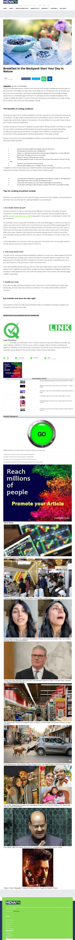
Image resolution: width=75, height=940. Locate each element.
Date (5, 78)
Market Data (35, 8)
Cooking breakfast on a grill (20, 216)
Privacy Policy (9, 922)
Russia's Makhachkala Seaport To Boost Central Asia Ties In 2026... (56, 380)
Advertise (8, 926)
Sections (63, 8)
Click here (16, 911)
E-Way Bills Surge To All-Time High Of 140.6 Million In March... (55, 396)
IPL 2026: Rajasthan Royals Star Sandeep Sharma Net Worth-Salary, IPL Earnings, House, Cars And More (37, 806)
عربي (39, 5)
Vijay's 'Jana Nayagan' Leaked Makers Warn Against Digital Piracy (31, 888)
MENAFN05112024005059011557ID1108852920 (21, 315)
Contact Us (9, 924)
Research (45, 8)
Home (5, 8)
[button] (44, 5)
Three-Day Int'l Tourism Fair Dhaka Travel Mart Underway (27, 598)
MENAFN (7, 86)
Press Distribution (22, 8)
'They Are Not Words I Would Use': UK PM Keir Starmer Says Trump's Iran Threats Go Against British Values (37, 681)
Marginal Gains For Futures (15, 557)
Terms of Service (10, 920)
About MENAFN (10, 928)
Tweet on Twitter (36, 78)
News (11, 8)
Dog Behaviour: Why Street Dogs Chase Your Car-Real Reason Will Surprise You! (37, 765)
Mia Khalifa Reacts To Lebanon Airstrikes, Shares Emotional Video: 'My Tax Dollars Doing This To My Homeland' (37, 639)
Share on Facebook (26, 78)
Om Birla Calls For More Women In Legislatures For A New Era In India (33, 847)
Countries (53, 8)
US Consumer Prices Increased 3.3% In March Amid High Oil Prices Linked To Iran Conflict (37, 723)
